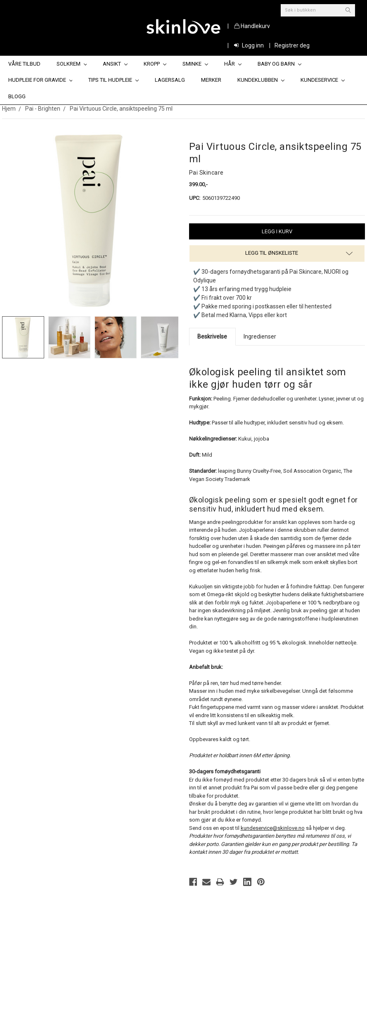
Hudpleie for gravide (40, 80)
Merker (211, 80)
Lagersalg (170, 80)
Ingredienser (260, 336)
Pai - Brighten (42, 108)
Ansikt (115, 64)
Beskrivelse (212, 336)
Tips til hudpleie (113, 80)
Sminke (195, 64)
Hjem (9, 108)
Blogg (17, 96)
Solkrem (72, 64)
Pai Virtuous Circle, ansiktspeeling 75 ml (121, 108)
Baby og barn (279, 64)
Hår (233, 64)
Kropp (155, 64)
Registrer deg (292, 45)
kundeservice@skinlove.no (273, 828)
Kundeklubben (260, 80)
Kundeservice (323, 80)
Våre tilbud (24, 64)
